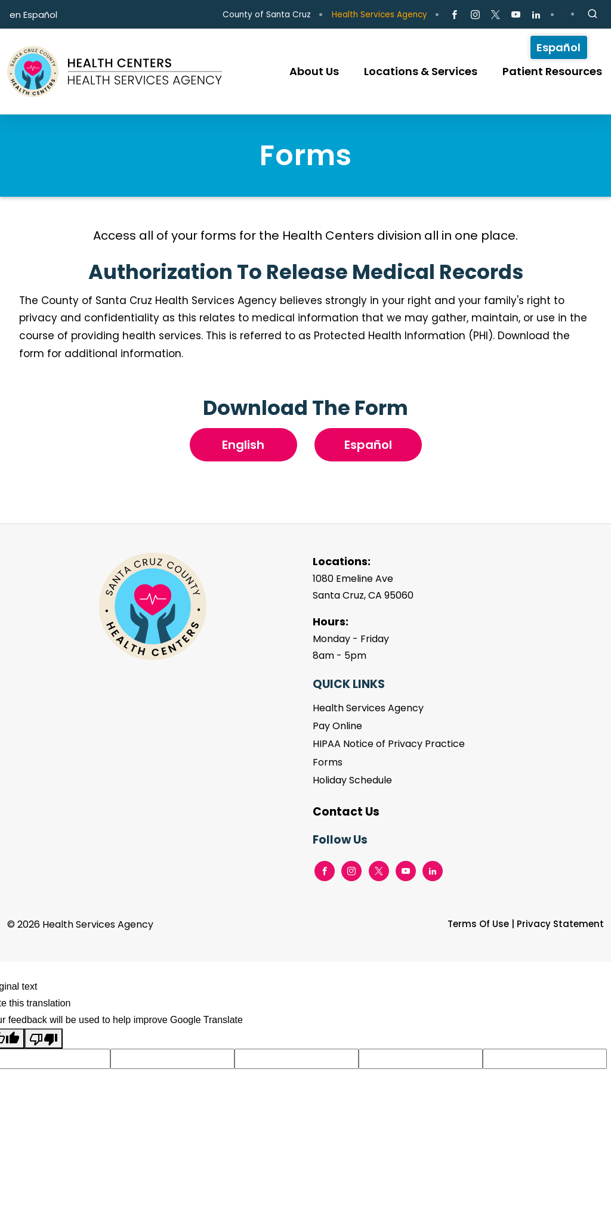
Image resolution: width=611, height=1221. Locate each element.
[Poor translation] (43, 1038)
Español (368, 444)
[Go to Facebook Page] (454, 14)
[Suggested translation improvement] (172, 1059)
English (243, 444)
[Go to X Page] (495, 14)
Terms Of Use (478, 924)
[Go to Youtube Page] (516, 14)
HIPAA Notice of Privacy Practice (389, 744)
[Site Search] (592, 14)
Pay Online (337, 726)
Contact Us (346, 812)
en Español (33, 15)
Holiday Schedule (352, 780)
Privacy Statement (560, 924)
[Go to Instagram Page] (474, 14)
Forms (327, 762)
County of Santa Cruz (267, 14)
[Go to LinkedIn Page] (536, 14)
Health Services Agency (379, 14)
